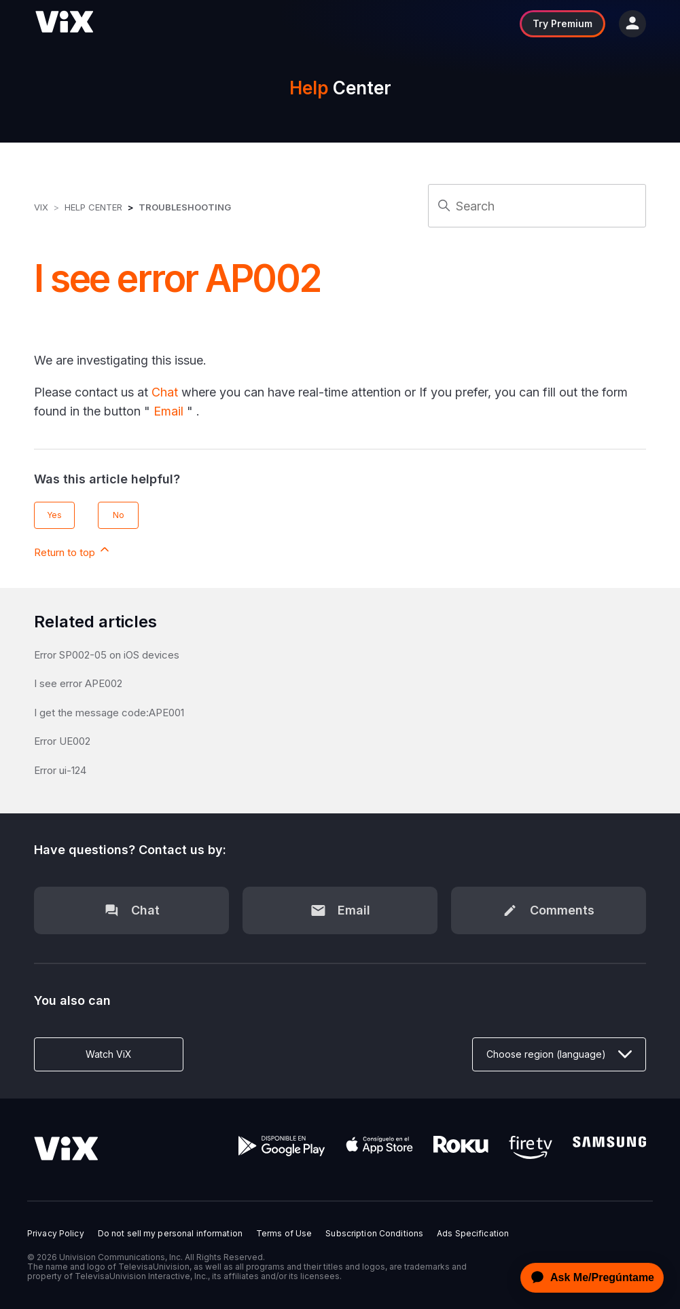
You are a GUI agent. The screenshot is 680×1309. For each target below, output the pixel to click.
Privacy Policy (55, 1233)
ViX (41, 207)
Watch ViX (109, 1054)
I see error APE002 (78, 683)
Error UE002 (62, 741)
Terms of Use (284, 1233)
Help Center (93, 207)
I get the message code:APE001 (109, 712)
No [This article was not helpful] (118, 515)
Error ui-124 (60, 770)
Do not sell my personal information (170, 1233)
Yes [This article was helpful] (54, 515)
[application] (588, 1278)
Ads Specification (473, 1233)
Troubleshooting (185, 207)
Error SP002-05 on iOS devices (106, 654)
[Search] (537, 205)
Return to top (72, 550)
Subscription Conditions (374, 1233)
